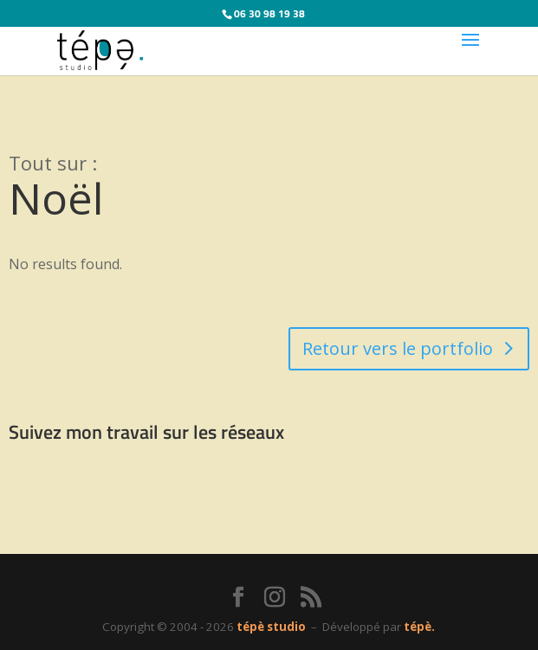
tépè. (419, 626)
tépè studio (271, 626)
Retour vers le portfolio (397, 348)
